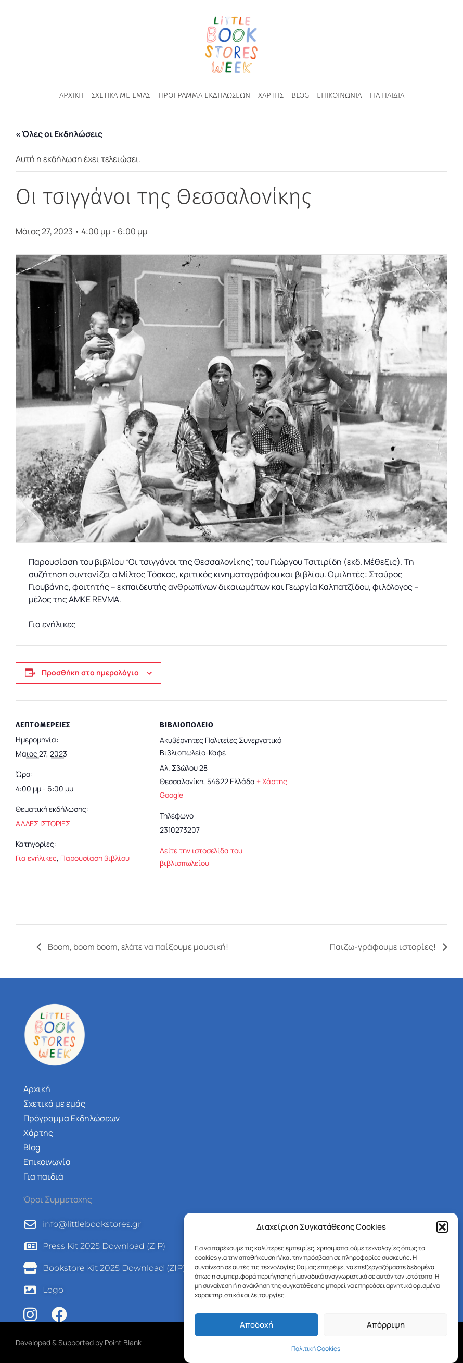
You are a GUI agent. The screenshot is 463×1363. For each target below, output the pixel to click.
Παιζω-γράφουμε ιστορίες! (384, 946)
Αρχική (71, 95)
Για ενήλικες (36, 858)
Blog (300, 95)
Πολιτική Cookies (315, 1348)
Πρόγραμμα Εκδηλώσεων (204, 95)
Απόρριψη (386, 1324)
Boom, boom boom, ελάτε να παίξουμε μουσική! (137, 946)
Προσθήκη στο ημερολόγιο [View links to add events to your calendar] (90, 672)
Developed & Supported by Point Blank (79, 1342)
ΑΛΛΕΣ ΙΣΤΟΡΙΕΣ (43, 823)
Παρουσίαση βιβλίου (95, 858)
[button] (442, 1227)
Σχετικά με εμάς (121, 95)
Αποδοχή (256, 1324)
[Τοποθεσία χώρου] (369, 808)
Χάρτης (271, 95)
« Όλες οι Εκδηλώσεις (59, 134)
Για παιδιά (386, 95)
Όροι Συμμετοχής (57, 1199)
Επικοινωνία (339, 95)
